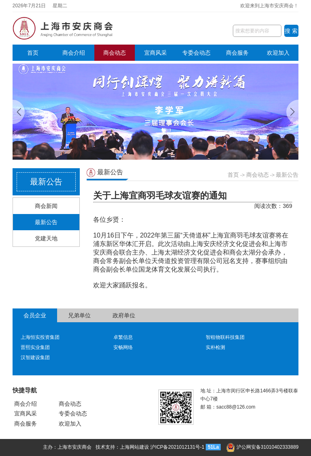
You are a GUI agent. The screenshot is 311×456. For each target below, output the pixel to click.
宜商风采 (155, 52)
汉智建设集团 (35, 357)
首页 (32, 52)
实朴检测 (215, 347)
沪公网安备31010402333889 (262, 447)
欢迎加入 (278, 52)
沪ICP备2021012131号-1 (177, 447)
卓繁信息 (123, 337)
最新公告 (46, 222)
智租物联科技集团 (225, 337)
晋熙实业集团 (35, 347)
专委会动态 (196, 52)
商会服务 (237, 52)
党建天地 (46, 238)
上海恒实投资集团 (40, 337)
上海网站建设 (134, 447)
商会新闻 (46, 206)
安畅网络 (123, 347)
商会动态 (114, 52)
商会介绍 (73, 52)
